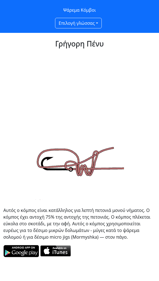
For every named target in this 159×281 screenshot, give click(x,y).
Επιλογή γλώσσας (77, 23)
